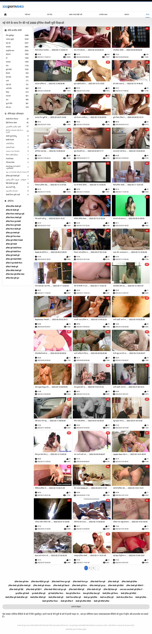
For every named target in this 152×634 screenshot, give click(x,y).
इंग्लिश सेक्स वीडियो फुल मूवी (40, 582)
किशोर (17, 73)
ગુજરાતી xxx (17, 147)
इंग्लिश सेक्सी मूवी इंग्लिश (129, 582)
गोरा (17, 66)
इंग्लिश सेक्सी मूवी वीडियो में (134, 586)
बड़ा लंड (17, 43)
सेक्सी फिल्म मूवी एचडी (17, 195)
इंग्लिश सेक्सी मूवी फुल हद (97, 586)
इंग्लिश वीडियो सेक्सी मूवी (13, 270)
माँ (17, 58)
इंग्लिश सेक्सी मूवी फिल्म (79, 586)
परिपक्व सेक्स (17, 162)
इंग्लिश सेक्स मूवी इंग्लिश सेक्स (15, 274)
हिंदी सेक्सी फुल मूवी (17, 183)
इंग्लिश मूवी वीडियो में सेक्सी (14, 240)
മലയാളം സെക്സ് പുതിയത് (17, 167)
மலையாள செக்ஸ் (17, 151)
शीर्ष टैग (11, 201)
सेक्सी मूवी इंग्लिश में (67, 601)
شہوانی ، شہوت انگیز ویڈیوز (17, 179)
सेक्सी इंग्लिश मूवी (70, 629)
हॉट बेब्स (17, 77)
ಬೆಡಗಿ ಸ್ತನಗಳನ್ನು (17, 136)
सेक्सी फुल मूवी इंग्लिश (90, 597)
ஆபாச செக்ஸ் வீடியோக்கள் (17, 172)
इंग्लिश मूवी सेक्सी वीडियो (13, 259)
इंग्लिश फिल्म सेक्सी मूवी (13, 229)
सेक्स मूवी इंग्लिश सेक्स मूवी (91, 593)
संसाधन (126, 14)
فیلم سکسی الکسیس (17, 127)
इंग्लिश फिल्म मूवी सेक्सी (13, 225)
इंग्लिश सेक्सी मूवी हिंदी (16, 589)
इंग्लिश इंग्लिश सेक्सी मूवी (13, 206)
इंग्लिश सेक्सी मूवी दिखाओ (61, 586)
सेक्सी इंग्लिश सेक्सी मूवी (55, 597)
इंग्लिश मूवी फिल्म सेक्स (13, 236)
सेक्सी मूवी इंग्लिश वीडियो (83, 601)
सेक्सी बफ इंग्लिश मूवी (107, 597)
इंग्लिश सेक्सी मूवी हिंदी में (33, 589)
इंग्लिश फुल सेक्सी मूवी (12, 233)
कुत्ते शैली (17, 70)
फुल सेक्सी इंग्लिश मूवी (38, 593)
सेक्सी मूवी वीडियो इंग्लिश (101, 601)
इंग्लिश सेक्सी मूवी (113, 582)
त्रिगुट (17, 92)
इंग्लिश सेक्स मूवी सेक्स (21, 582)
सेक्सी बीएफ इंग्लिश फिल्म (124, 597)
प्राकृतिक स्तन (17, 51)
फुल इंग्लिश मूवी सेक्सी (22, 593)
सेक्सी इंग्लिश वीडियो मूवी (38, 597)
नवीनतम (27, 14)
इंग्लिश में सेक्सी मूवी (12, 267)
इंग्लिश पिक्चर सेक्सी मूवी (13, 217)
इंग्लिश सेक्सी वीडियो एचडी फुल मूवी (55, 589)
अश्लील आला (103, 14)
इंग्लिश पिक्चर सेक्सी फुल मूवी (15, 214)
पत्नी (17, 81)
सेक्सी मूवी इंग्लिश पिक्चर (50, 601)
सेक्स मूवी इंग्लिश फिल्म (73, 593)
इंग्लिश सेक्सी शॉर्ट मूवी (94, 589)
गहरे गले (17, 85)
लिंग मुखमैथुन (17, 35)
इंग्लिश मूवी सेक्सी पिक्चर (13, 248)
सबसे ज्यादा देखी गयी (75, 14)
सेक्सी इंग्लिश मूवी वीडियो (128, 593)
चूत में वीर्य (17, 103)
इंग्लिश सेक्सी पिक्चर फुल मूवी (61, 582)
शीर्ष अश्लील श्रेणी (15, 30)
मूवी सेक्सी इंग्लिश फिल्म (55, 593)
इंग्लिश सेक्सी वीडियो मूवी (76, 589)
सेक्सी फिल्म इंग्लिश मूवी (73, 597)
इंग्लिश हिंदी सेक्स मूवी (110, 589)
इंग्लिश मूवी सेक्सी (11, 244)
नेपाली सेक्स (17, 159)
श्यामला (17, 62)
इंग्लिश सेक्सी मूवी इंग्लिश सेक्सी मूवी (19, 586)
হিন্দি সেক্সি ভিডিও (17, 155)
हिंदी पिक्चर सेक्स (17, 123)
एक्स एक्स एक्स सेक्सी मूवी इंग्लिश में (131, 589)
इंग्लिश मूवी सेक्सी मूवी (17, 176)
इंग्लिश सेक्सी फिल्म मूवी (97, 582)
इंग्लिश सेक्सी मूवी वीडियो (116, 586)
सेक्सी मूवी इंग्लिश (140, 597)
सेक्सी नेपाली (17, 140)
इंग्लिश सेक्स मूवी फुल (12, 278)
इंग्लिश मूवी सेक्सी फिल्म (13, 252)
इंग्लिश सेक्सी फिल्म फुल (80, 582)
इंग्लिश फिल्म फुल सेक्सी (13, 221)
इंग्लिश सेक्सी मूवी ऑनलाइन (41, 586)
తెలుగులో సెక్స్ (17, 187)
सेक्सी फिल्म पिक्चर (17, 119)
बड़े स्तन (17, 54)
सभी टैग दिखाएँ (76, 607)
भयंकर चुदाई (17, 39)
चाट (17, 100)
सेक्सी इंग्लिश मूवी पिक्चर (110, 593)
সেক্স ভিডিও (17, 144)
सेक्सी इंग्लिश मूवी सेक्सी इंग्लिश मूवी (16, 597)
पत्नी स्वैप (17, 88)
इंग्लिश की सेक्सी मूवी (12, 210)
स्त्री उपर (17, 107)
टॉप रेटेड (49, 14)
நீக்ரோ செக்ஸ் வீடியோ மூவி (17, 131)
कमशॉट (17, 47)
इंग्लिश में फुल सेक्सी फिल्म (14, 263)
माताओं (17, 96)
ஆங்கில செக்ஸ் (17, 191)
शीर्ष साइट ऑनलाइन (16, 113)
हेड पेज (5, 15)
